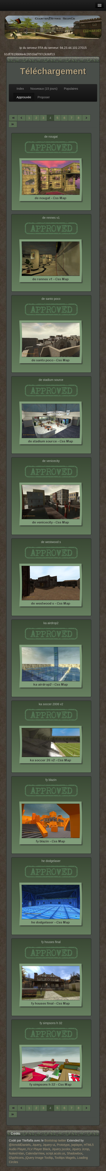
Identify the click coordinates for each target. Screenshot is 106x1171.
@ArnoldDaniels (19, 1144)
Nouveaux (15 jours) (44, 88)
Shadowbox (74, 1153)
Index (20, 88)
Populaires (71, 88)
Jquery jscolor (61, 1149)
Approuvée (24, 97)
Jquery (36, 1144)
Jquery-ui (49, 1144)
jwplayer (76, 1144)
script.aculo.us (55, 1153)
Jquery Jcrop (80, 1149)
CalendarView (35, 1153)
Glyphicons (16, 1157)
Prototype (63, 1144)
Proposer (44, 97)
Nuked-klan (16, 1153)
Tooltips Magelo (65, 1157)
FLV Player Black (38, 1149)
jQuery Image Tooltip (39, 1157)
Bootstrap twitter (55, 1140)
